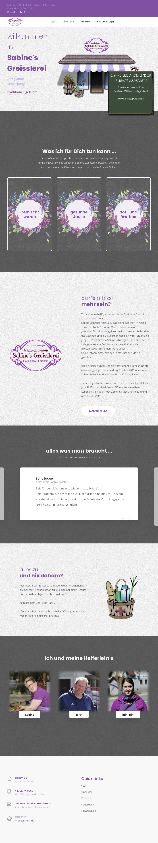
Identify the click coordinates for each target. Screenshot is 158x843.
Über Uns (86, 792)
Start (53, 21)
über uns (68, 21)
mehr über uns (98, 411)
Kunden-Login (105, 21)
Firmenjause (88, 811)
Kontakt (85, 21)
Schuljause (87, 805)
